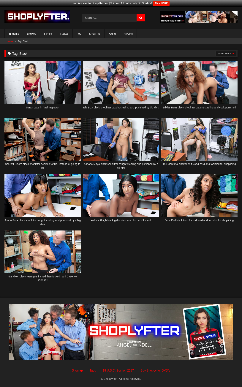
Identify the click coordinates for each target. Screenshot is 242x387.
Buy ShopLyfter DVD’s (155, 370)
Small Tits (94, 33)
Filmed (48, 33)
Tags (93, 370)
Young (112, 33)
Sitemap (77, 370)
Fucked (64, 33)
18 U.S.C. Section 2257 (118, 370)
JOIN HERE (161, 3)
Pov (79, 33)
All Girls (128, 33)
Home (15, 33)
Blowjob (31, 33)
